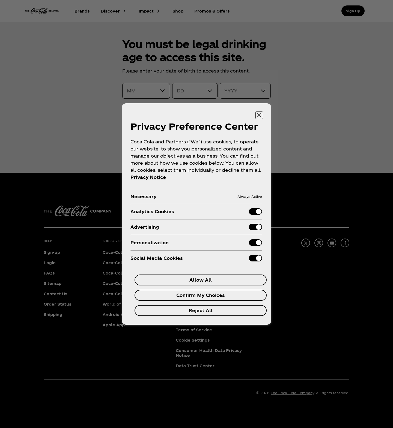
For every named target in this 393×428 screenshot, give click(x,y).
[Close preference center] (259, 115)
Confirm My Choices (200, 295)
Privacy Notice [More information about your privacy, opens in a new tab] (148, 177)
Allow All (200, 279)
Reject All (201, 310)
